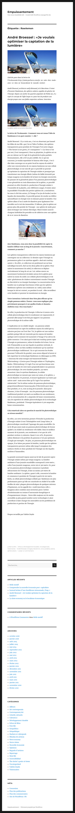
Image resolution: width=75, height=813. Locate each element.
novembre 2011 (15, 672)
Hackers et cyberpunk (17, 734)
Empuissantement (21, 12)
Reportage (13, 753)
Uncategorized (44, 546)
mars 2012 (13, 661)
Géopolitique (14, 731)
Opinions (13, 748)
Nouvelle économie (16, 745)
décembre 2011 (15, 669)
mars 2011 (13, 680)
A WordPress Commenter (19, 617)
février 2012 (14, 663)
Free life (12, 726)
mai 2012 (12, 655)
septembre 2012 (15, 650)
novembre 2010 (15, 685)
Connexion (13, 788)
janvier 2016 (14, 639)
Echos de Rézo (15, 723)
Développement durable (31, 546)
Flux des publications (17, 791)
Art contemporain (16, 709)
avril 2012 (13, 658)
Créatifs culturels (16, 715)
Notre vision (14, 742)
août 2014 (13, 641)
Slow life (12, 756)
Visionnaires (11, 549)
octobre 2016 (14, 636)
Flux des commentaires (18, 794)
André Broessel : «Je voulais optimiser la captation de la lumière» (31, 41)
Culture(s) (13, 718)
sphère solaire (12, 551)
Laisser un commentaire (26, 551)
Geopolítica (13, 729)
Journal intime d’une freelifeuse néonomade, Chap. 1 (29, 590)
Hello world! (14, 585)
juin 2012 (13, 652)
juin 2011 (12, 674)
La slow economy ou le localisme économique (27, 598)
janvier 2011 (14, 682)
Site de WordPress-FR (17, 797)
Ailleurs (20, 546)
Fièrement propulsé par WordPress (31, 807)
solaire (53, 549)
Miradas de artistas (16, 737)
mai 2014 (12, 647)
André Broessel (22, 549)
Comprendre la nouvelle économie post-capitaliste (29, 587)
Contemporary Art (16, 712)
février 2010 (14, 688)
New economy (14, 740)
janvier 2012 (14, 666)
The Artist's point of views (19, 761)
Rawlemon (36, 549)
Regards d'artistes (16, 750)
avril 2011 (13, 677)
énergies (30, 549)
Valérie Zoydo (14, 767)
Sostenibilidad (15, 759)
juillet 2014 (13, 644)
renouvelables (45, 549)
